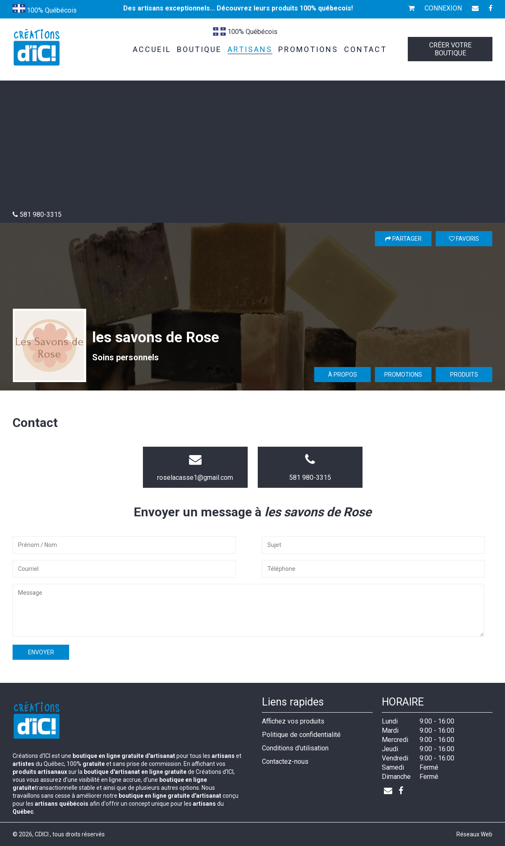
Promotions (403, 374)
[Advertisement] (252, 147)
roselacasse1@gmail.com (195, 478)
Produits (464, 374)
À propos (342, 374)
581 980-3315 (310, 478)
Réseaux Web (474, 834)
